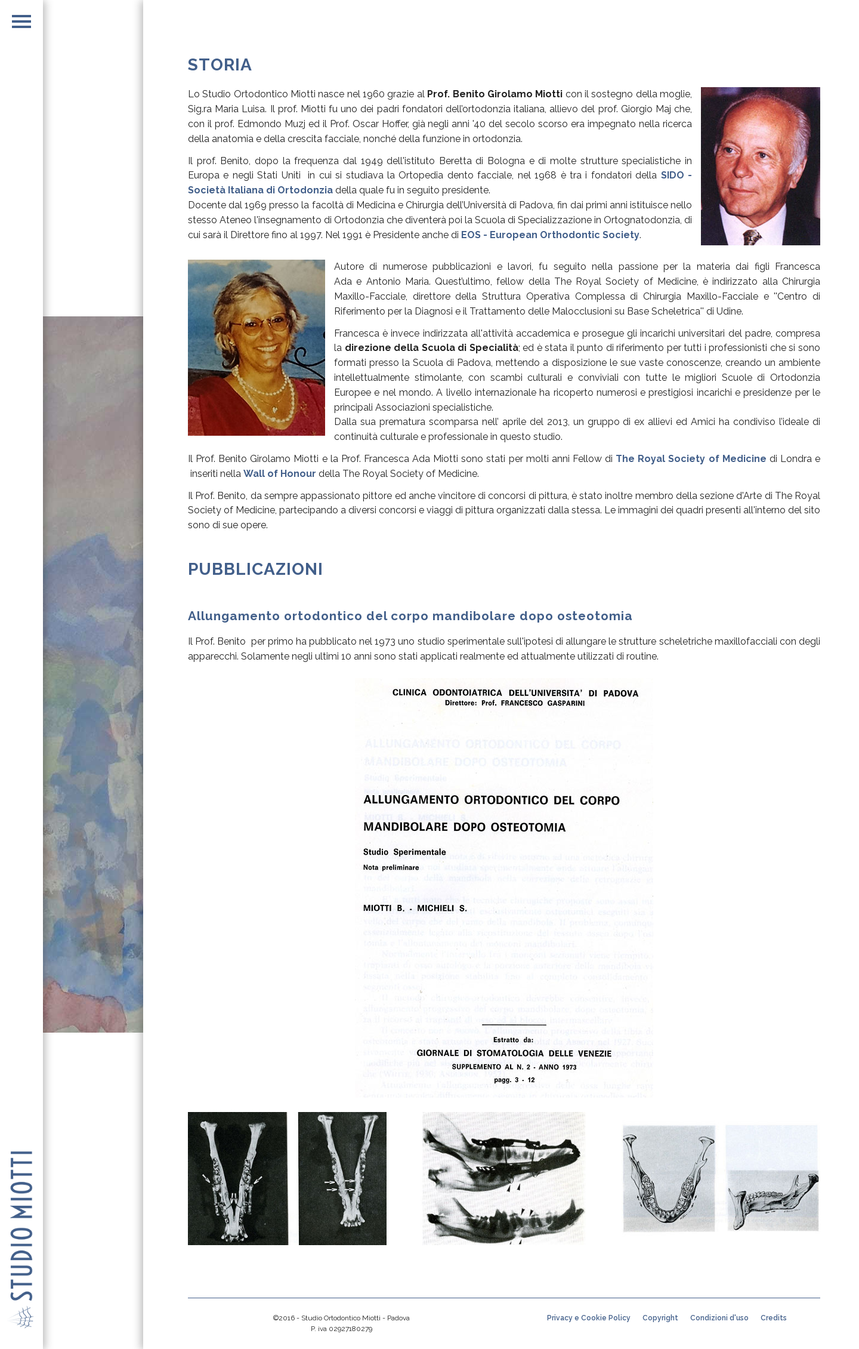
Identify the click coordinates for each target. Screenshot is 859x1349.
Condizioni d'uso (719, 1318)
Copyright (660, 1318)
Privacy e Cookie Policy (589, 1318)
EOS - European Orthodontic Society (550, 235)
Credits (774, 1318)
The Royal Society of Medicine (691, 458)
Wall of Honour (279, 473)
